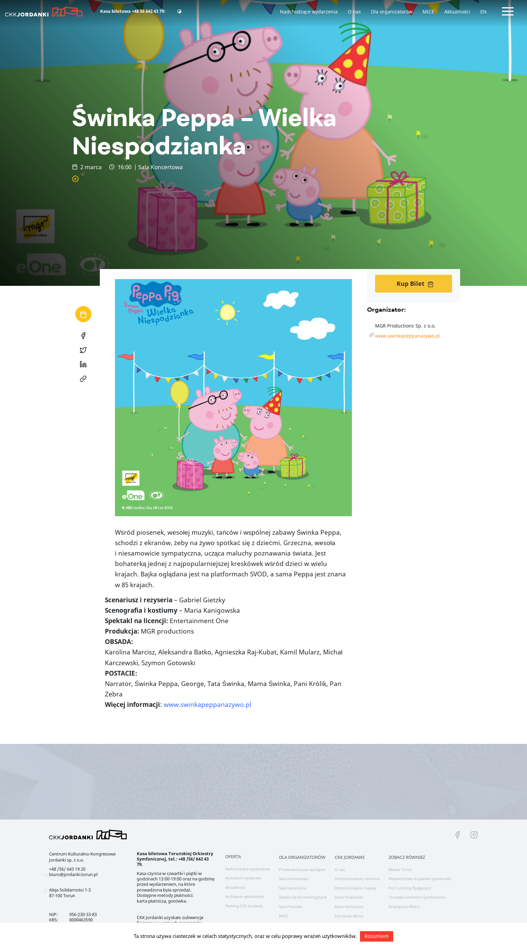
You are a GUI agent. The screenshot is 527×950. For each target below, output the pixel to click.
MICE (428, 11)
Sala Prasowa (290, 906)
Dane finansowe (349, 897)
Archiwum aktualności (244, 896)
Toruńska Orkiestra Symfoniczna (417, 897)
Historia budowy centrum (357, 878)
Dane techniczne (349, 906)
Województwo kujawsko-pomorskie (420, 878)
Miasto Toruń (400, 869)
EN (483, 11)
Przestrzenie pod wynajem (302, 869)
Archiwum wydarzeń (243, 877)
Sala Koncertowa (293, 878)
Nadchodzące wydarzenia (309, 11)
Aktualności (457, 11)
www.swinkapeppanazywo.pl (407, 336)
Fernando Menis (349, 915)
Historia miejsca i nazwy (355, 887)
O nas (354, 11)
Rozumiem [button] (377, 936)
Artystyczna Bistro (404, 906)
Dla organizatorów (391, 11)
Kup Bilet (415, 283)
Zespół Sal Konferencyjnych (303, 897)
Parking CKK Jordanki (244, 905)
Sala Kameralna (292, 887)
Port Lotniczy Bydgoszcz (410, 887)
